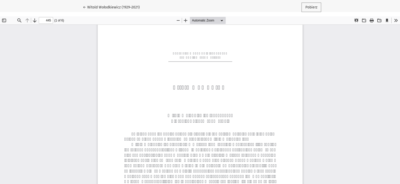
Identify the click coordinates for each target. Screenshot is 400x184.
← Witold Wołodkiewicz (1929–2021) (111, 6)
